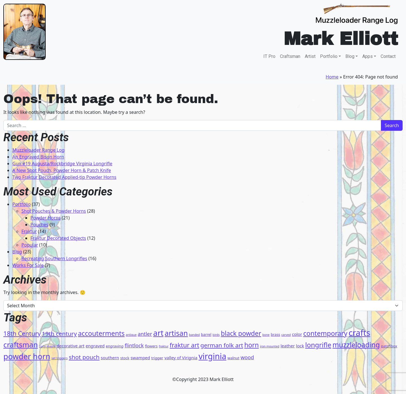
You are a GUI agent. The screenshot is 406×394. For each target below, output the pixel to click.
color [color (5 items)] (297, 334)
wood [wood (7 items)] (247, 357)
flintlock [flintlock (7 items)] (134, 345)
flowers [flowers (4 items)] (151, 346)
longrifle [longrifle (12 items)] (318, 344)
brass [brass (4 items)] (275, 334)
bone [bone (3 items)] (266, 335)
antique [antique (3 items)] (131, 335)
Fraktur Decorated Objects (58, 238)
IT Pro (269, 56)
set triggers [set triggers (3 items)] (59, 358)
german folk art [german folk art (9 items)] (221, 345)
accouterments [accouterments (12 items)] (101, 333)
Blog (349, 56)
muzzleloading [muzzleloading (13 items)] (356, 344)
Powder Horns (45, 218)
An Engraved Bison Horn (38, 157)
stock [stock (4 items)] (124, 357)
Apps (367, 56)
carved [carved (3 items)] (286, 335)
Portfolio (328, 56)
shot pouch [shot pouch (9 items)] (84, 357)
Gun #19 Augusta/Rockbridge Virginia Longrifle (62, 163)
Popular (29, 245)
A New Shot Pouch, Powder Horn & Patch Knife (61, 170)
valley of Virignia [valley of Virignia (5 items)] (180, 357)
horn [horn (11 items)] (251, 345)
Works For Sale (28, 265)
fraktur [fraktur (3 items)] (163, 346)
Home (332, 77)
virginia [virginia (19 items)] (212, 356)
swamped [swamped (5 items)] (140, 357)
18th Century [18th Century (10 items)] (22, 333)
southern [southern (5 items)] (110, 357)
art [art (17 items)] (158, 333)
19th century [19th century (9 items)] (59, 334)
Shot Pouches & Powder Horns (53, 211)
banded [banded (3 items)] (194, 335)
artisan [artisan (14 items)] (176, 333)
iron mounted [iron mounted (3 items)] (269, 346)
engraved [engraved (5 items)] (95, 346)
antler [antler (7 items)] (145, 333)
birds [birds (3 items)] (216, 335)
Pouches (39, 224)
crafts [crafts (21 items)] (359, 332)
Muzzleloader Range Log (38, 150)
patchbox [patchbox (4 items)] (389, 346)
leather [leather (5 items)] (288, 346)
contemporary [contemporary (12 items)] (325, 333)
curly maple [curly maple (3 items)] (47, 346)
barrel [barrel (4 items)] (206, 334)
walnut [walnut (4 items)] (233, 357)
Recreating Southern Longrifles (54, 258)
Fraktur (29, 231)
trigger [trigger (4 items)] (157, 357)
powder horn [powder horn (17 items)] (26, 356)
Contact (388, 56)
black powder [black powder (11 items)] (241, 333)
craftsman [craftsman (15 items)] (20, 344)
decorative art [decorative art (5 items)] (71, 346)
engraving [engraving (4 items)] (114, 346)
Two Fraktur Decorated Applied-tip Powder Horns (64, 177)
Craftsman (290, 56)
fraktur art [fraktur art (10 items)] (184, 345)
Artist (310, 56)
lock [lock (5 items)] (300, 346)
